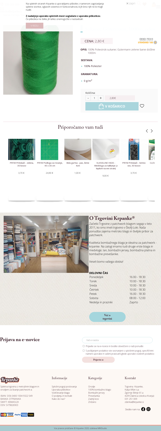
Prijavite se (98, 360)
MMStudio (102, 428)
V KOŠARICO (112, 106)
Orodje (91, 386)
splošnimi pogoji (133, 350)
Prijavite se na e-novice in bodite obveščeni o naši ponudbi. (115, 346)
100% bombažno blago (99, 389)
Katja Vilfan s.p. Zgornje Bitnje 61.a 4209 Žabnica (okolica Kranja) (139, 392)
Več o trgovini (107, 317)
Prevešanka (94, 395)
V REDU (34, 25)
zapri (131, 3)
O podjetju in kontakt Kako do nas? (62, 397)
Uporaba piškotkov (61, 389)
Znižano (92, 402)
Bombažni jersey (96, 392)
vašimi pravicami (113, 353)
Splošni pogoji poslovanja (64, 386)
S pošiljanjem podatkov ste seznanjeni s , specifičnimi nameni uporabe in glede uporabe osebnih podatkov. (120, 352)
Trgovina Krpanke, (134, 386)
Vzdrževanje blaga (61, 392)
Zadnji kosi (93, 398)
